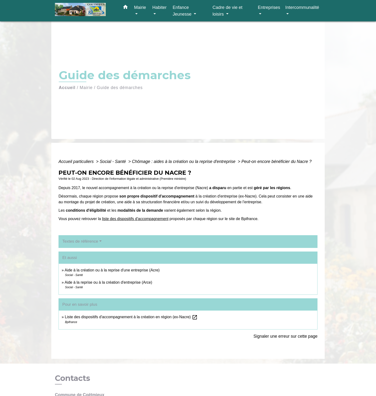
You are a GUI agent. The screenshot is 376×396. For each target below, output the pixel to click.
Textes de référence (80, 241)
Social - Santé (113, 161)
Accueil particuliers (77, 161)
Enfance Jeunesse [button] (183, 11)
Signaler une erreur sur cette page (285, 336)
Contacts (72, 378)
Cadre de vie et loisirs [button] (227, 11)
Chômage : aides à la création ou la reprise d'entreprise (184, 161)
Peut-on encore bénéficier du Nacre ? (276, 161)
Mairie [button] (140, 7)
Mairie (86, 87)
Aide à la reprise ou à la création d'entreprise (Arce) (108, 282)
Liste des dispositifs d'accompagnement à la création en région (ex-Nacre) (131, 317)
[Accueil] (85, 11)
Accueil (67, 87)
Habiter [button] (159, 7)
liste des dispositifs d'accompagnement (135, 219)
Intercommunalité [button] (302, 7)
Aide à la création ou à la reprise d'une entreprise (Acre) (112, 270)
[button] (125, 8)
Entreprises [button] (269, 7)
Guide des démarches (120, 87)
